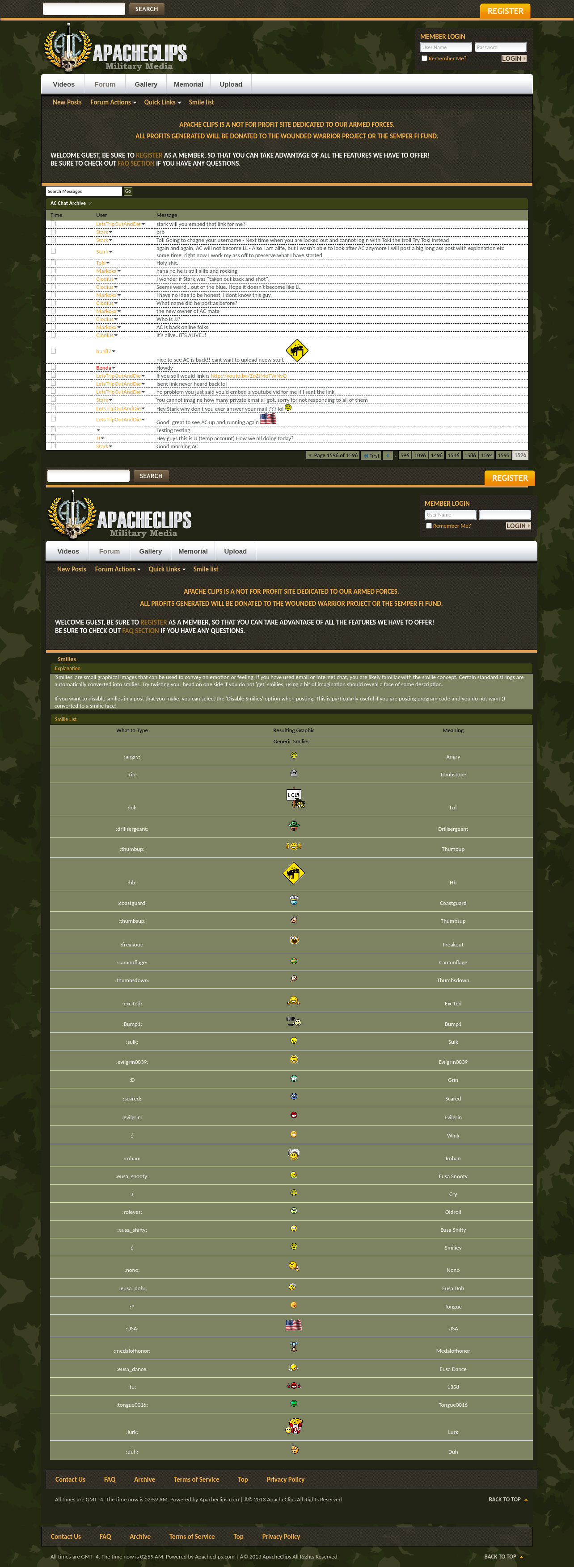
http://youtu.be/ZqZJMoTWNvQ (249, 375)
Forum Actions (111, 102)
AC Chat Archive (69, 203)
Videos (64, 84)
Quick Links (160, 102)
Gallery (146, 84)
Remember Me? (444, 58)
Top (243, 1479)
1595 (503, 455)
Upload (230, 84)
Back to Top (505, 1499)
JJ (98, 438)
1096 (420, 455)
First (371, 455)
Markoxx (106, 270)
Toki (101, 262)
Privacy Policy (286, 1479)
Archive (144, 1479)
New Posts (67, 102)
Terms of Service (196, 1479)
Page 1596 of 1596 (336, 455)
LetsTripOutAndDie (118, 224)
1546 (453, 455)
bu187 (103, 351)
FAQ (109, 1479)
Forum (105, 84)
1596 (520, 455)
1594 (487, 455)
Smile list (201, 102)
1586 (470, 455)
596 (405, 455)
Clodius (105, 278)
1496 (437, 455)
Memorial (188, 84)
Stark (102, 232)
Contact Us (70, 1479)
